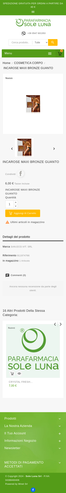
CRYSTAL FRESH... (21, 381)
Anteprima (19, 373)
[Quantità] (9, 204)
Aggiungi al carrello (25, 213)
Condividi (20, 173)
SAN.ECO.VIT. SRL (21, 246)
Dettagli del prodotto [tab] (16, 236)
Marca (6, 246)
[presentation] (12, 148)
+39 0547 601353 (36, 33)
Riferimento (9, 255)
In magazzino (10, 260)
